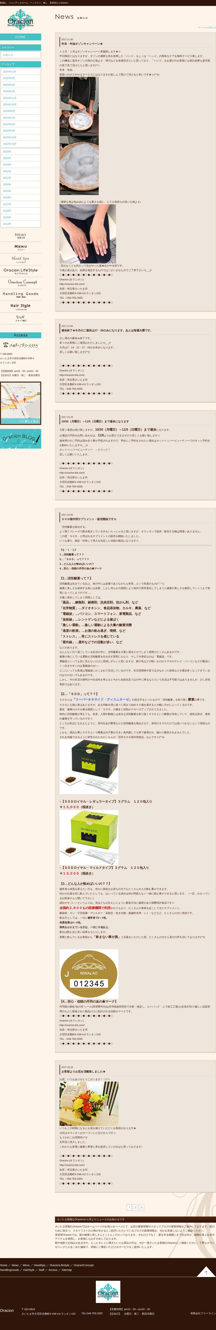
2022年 (7, 171)
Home (3, 1265)
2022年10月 (9, 143)
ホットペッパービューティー (76, 449)
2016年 (7, 210)
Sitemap (67, 1269)
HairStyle (28, 1269)
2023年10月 (9, 137)
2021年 (7, 177)
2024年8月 (9, 111)
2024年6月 (9, 124)
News (15, 1265)
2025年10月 (9, 71)
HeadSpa (39, 1265)
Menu (26, 1265)
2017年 (7, 204)
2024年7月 (9, 117)
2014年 (7, 223)
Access (53, 1269)
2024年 (7, 158)
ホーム (201, 27)
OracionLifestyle (59, 1265)
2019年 (7, 191)
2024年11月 (9, 98)
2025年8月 (9, 78)
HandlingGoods (9, 1269)
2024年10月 (9, 104)
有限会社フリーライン (203, 1313)
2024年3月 (9, 130)
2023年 (7, 164)
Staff (41, 1269)
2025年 (7, 151)
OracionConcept (83, 1265)
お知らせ (8, 54)
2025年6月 (9, 84)
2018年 (7, 197)
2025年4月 (9, 91)
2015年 (7, 217)
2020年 (7, 184)
